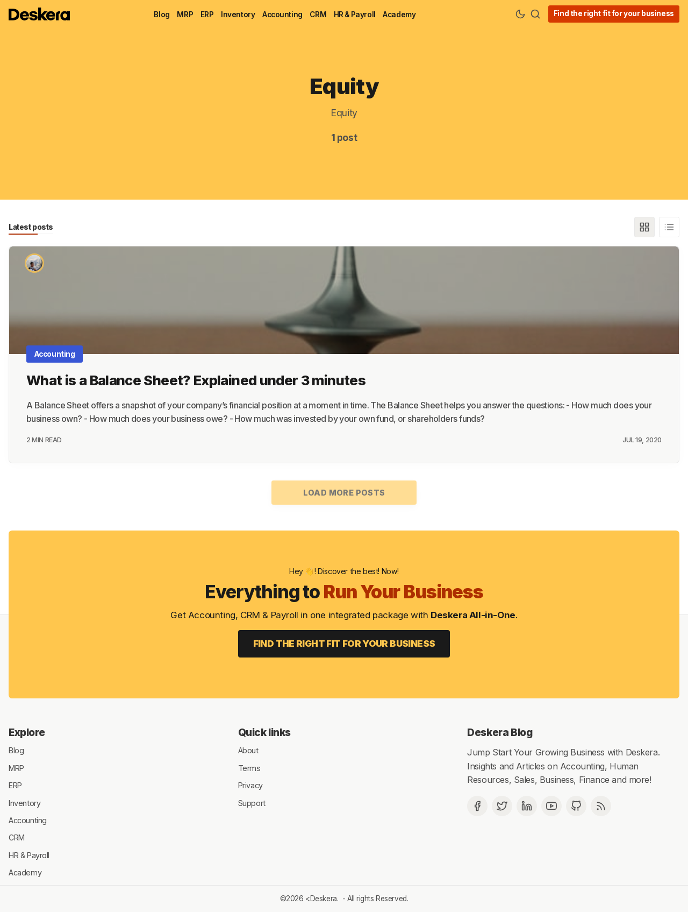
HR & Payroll (355, 14)
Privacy (250, 785)
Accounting (282, 14)
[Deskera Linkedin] (527, 806)
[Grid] (644, 227)
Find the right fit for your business (614, 13)
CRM (318, 14)
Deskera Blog (499, 732)
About (248, 750)
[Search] (535, 14)
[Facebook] (477, 806)
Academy (399, 14)
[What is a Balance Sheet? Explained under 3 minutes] (344, 300)
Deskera (323, 898)
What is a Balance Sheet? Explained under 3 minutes (196, 380)
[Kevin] (34, 263)
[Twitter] (502, 806)
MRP (185, 14)
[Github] (576, 806)
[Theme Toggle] (520, 14)
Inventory (238, 14)
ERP (207, 14)
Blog (161, 14)
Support (252, 802)
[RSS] (601, 806)
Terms (249, 767)
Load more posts (344, 492)
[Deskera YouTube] (551, 806)
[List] (669, 227)
